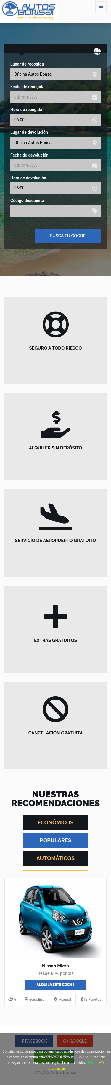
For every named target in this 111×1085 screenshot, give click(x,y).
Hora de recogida (26, 109)
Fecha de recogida (27, 86)
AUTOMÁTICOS (55, 858)
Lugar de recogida (27, 64)
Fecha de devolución (29, 155)
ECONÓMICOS (55, 822)
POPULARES (55, 840)
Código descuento (27, 200)
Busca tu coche (68, 235)
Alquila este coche (56, 985)
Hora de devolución (28, 177)
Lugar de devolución (29, 132)
